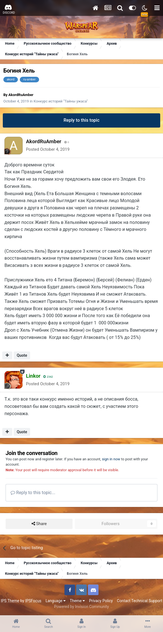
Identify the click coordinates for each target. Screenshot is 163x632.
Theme (77, 601)
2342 (48, 376)
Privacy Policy (101, 601)
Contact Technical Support (139, 601)
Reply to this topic (82, 120)
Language (55, 601)
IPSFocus (33, 601)
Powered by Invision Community (81, 606)
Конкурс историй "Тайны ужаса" (60, 101)
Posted (47, 149)
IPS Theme (10, 601)
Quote (22, 355)
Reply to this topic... (33, 492)
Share (39, 524)
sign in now (111, 459)
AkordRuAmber (20, 95)
